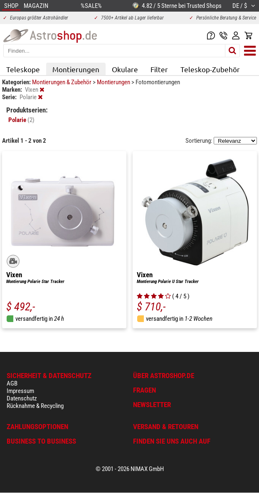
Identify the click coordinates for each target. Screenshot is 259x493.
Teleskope (23, 69)
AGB (12, 383)
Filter (159, 69)
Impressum (20, 391)
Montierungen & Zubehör (62, 82)
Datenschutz (22, 398)
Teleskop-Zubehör (210, 69)
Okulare (125, 69)
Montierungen (75, 69)
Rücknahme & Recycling (35, 406)
